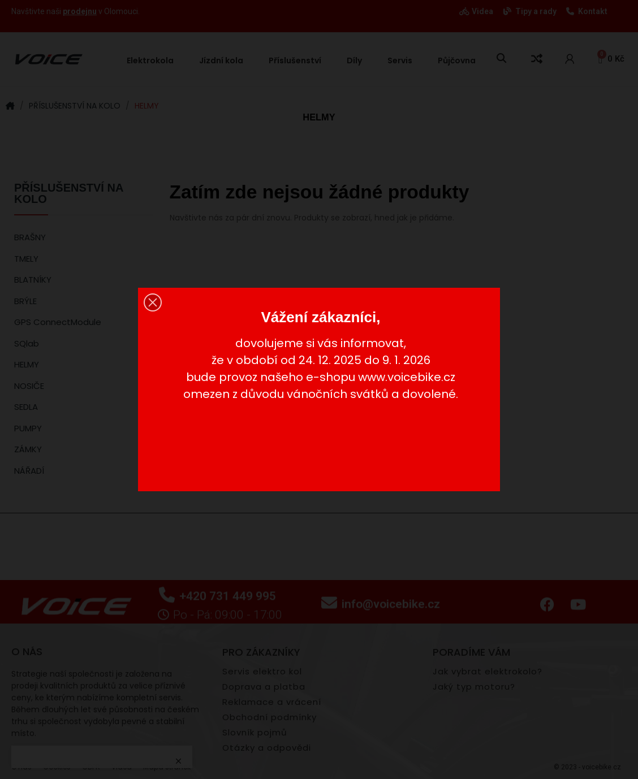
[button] (153, 302)
